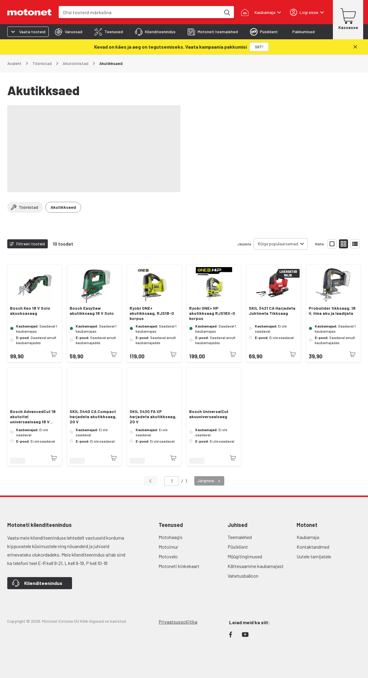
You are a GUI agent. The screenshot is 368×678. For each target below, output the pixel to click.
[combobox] (139, 12)
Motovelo (168, 556)
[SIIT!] (259, 46)
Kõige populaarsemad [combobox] (278, 243)
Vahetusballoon (243, 576)
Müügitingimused (245, 556)
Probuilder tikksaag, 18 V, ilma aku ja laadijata (332, 311)
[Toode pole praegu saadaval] (53, 354)
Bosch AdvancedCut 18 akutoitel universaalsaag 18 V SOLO (33, 416)
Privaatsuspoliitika (178, 622)
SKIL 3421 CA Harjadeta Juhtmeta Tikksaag (272, 311)
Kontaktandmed (313, 547)
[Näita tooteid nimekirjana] (355, 243)
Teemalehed (240, 537)
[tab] (68, 31)
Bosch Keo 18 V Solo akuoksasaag (30, 311)
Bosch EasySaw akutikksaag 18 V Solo (92, 311)
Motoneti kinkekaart (179, 566)
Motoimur (168, 547)
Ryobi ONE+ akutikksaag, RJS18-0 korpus (152, 313)
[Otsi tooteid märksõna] (227, 12)
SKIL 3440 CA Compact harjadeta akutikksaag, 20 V (93, 416)
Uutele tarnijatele (314, 556)
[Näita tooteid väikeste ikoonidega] (343, 243)
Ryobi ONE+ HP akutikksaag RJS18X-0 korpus (212, 313)
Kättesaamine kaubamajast (256, 566)
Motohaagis (170, 537)
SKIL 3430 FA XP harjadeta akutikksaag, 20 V (153, 416)
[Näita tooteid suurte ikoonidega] (332, 243)
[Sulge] (355, 46)
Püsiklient (238, 547)
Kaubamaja (308, 537)
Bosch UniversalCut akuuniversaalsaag (208, 414)
